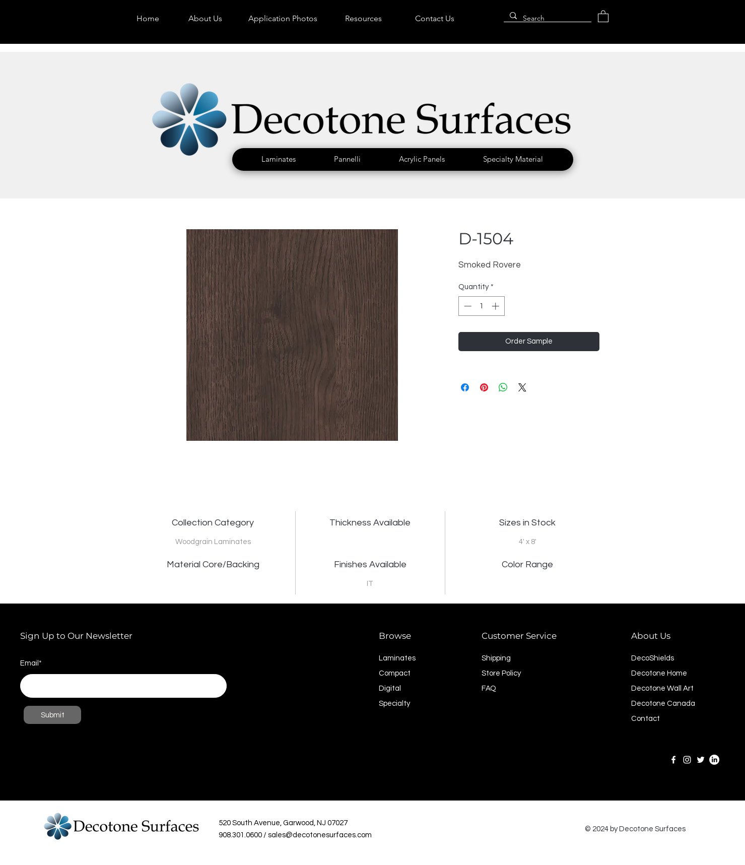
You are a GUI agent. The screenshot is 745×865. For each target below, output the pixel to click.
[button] (278, 159)
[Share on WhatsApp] (503, 387)
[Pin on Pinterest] (484, 387)
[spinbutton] (481, 306)
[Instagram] (687, 760)
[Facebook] (673, 760)
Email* (31, 663)
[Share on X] (522, 387)
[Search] (546, 19)
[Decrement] (466, 306)
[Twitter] (701, 760)
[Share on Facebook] (465, 387)
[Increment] (496, 306)
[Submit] (52, 715)
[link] (603, 16)
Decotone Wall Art (662, 688)
